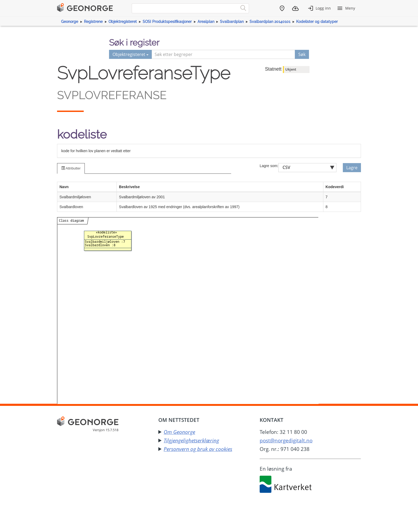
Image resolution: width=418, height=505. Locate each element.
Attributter (71, 168)
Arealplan (206, 21)
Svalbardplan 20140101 (270, 21)
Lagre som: (269, 166)
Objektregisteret (122, 21)
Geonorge (69, 21)
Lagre (351, 168)
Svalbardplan (232, 21)
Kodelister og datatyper (317, 21)
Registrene (93, 21)
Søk (302, 54)
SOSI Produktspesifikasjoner (167, 21)
